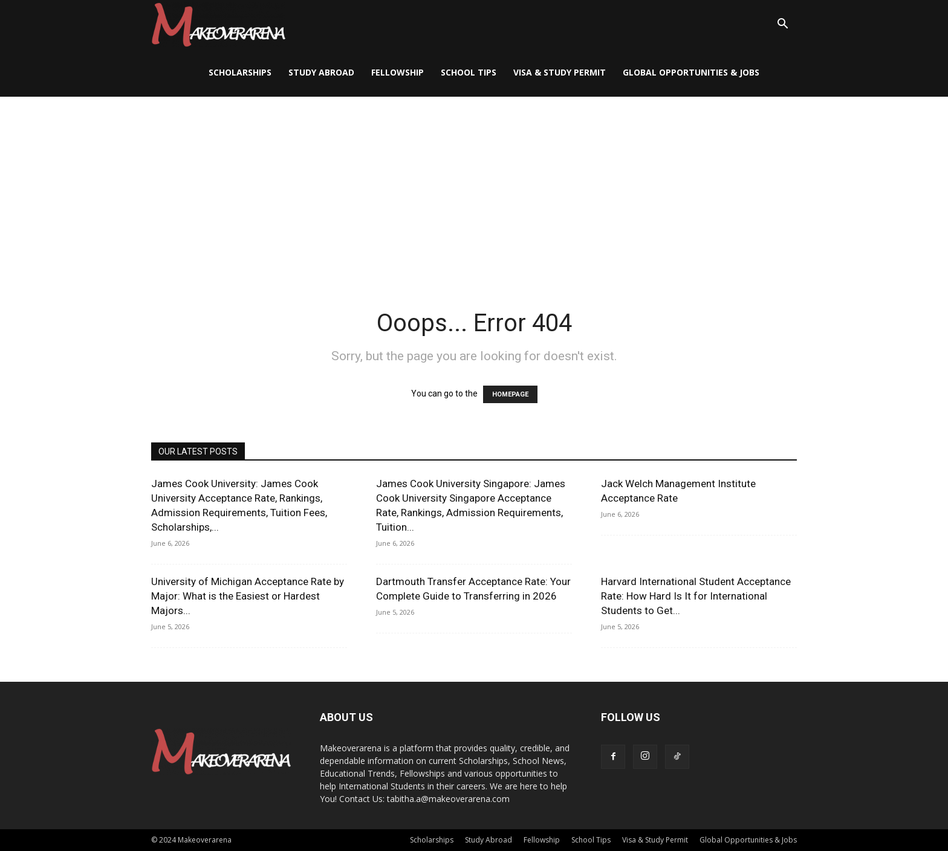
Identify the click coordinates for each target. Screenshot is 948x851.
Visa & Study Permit (559, 72)
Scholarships (240, 72)
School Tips (468, 72)
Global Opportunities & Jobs (691, 72)
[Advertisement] (474, 187)
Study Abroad (321, 72)
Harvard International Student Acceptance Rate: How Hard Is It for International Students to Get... (696, 595)
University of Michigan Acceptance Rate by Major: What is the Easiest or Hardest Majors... (247, 595)
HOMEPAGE (510, 394)
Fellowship (397, 72)
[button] (782, 25)
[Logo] (218, 24)
